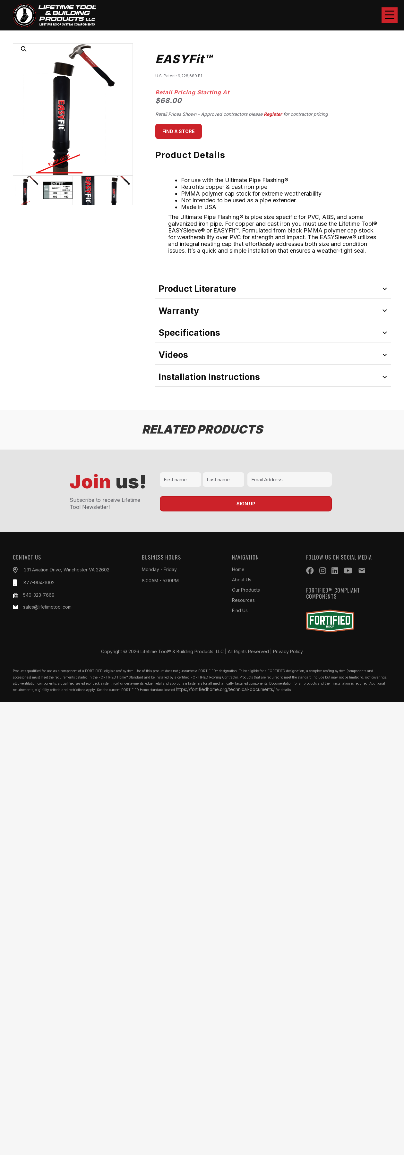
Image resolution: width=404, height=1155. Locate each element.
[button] (390, 15)
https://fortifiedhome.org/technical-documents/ (225, 689)
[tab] (273, 289)
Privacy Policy (288, 651)
